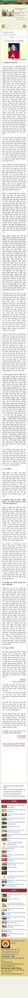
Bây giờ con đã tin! (12, 867)
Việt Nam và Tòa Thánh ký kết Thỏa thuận (15, 926)
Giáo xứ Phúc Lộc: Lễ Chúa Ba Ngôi (15, 934)
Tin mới (14, 801)
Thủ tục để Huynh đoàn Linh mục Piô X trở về (16, 819)
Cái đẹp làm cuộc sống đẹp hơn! (16, 871)
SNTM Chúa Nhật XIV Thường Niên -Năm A (16, 835)
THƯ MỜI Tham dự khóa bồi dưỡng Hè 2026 (14, 843)
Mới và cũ (9, 851)
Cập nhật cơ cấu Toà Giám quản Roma (15, 855)
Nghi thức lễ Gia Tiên (13, 899)
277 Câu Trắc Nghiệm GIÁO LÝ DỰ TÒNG (16, 895)
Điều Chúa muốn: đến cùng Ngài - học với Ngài (16, 806)
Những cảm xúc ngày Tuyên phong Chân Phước (16, 881)
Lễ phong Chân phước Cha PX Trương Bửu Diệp (15, 885)
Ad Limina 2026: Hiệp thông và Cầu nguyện (14, 796)
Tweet (12, 37)
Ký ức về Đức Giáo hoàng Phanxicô (12, 794)
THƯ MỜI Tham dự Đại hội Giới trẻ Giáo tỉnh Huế (16, 877)
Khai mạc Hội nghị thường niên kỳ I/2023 (16, 913)
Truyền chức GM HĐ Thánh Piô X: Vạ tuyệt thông (16, 823)
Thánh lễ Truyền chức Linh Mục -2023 (15, 909)
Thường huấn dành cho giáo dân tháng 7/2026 (16, 847)
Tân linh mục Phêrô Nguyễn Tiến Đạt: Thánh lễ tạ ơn (16, 921)
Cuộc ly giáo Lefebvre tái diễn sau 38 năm (16, 814)
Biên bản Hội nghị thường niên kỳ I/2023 (16, 917)
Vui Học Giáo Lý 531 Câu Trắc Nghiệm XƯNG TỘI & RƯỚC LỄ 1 (16, 904)
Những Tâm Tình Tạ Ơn (13, 826)
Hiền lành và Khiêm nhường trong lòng (16, 839)
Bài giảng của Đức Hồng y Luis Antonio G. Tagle (15, 863)
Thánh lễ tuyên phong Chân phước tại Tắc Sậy (16, 859)
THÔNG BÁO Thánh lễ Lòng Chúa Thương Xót (16, 810)
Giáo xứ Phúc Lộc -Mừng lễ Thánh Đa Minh (16, 930)
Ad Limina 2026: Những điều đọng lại (13, 791)
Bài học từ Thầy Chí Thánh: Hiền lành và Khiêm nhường (16, 831)
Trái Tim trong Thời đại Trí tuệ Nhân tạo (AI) (14, 789)
